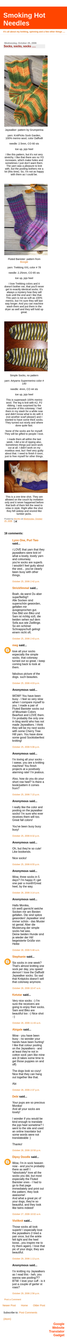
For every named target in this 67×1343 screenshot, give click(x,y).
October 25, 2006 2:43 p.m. (26, 638)
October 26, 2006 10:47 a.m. (26, 988)
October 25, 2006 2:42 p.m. (26, 581)
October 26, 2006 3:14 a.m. (26, 893)
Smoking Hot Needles (24, 19)
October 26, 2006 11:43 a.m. (26, 1023)
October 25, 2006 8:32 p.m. (26, 836)
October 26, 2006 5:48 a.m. (26, 950)
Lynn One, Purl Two (25, 540)
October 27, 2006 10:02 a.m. (26, 1214)
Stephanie (19, 956)
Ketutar (17, 994)
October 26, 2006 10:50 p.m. (26, 1150)
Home (24, 1305)
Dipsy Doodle (21, 1156)
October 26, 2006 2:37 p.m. (26, 1090)
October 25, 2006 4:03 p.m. (26, 683)
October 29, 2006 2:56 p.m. (26, 1293)
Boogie (24, 261)
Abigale (17, 1029)
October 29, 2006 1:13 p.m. (26, 1258)
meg (15, 645)
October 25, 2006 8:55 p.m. (26, 864)
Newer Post (9, 1305)
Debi (15, 1096)
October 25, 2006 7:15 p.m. (26, 794)
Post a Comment (12, 1299)
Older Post (39, 1305)
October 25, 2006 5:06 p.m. (26, 747)
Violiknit (17, 1220)
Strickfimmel (20, 588)
